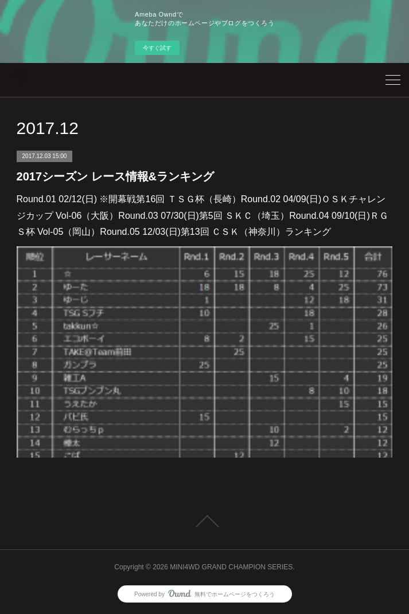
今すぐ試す (157, 48)
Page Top (204, 521)
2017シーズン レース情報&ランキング (116, 176)
